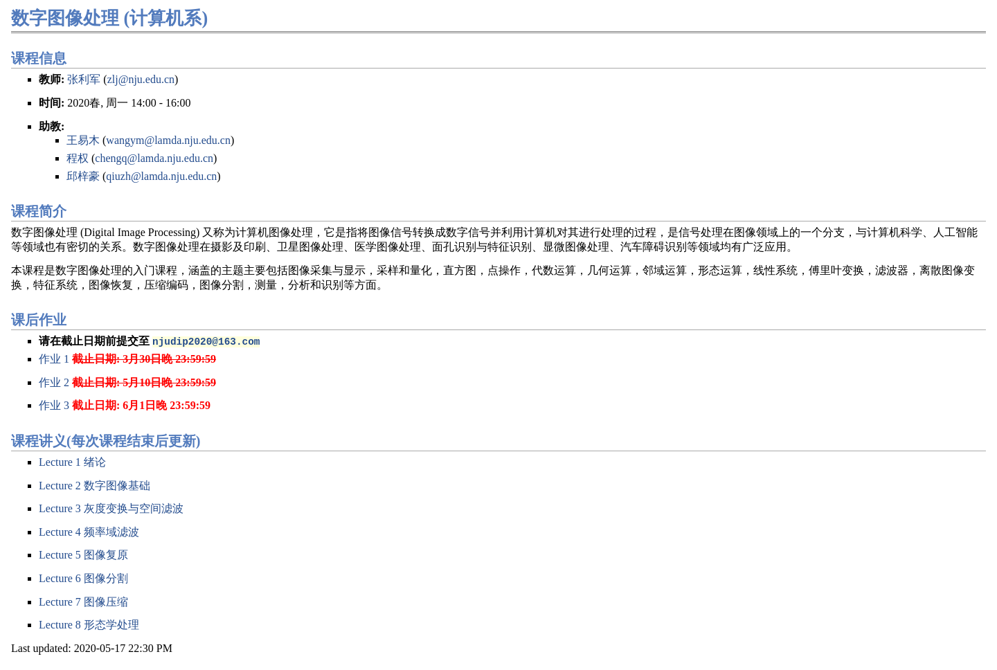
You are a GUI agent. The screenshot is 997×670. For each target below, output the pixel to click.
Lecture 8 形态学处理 (89, 625)
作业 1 (54, 359)
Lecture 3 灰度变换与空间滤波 (111, 508)
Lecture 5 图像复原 (83, 555)
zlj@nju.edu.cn (140, 79)
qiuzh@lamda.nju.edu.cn (161, 176)
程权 (77, 158)
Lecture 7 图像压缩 (83, 602)
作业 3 (54, 405)
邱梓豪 (83, 176)
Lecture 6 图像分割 (83, 578)
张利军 (83, 79)
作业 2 (54, 382)
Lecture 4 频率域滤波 (89, 532)
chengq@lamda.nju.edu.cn (154, 158)
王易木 (83, 140)
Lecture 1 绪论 (72, 462)
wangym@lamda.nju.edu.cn (168, 140)
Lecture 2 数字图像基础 (94, 485)
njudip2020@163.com (206, 340)
